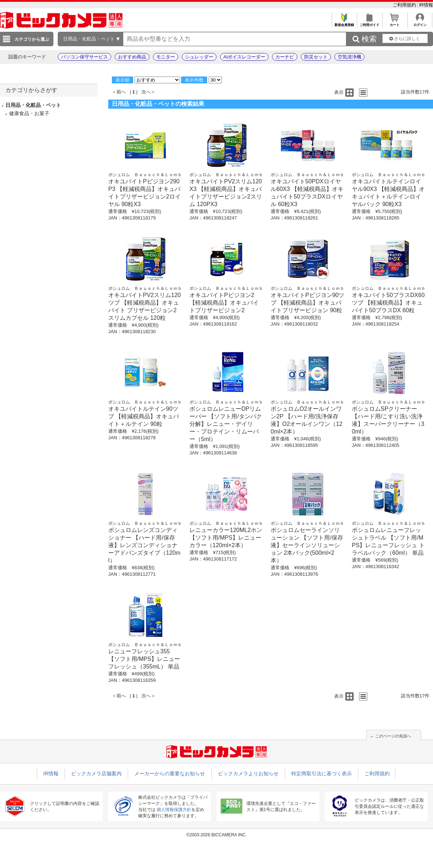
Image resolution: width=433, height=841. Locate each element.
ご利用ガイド (369, 23)
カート (394, 23)
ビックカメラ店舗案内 (96, 773)
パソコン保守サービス (84, 57)
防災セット (316, 57)
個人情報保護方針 (174, 809)
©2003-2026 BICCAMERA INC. (216, 834)
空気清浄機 (349, 57)
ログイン (420, 23)
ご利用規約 (405, 5)
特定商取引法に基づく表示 (321, 773)
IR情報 (426, 5)
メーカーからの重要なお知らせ (169, 773)
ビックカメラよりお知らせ (248, 773)
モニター (165, 57)
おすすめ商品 (132, 57)
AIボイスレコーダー (244, 57)
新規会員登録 (344, 23)
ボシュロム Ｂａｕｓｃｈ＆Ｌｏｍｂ (145, 174)
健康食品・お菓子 (29, 113)
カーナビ (284, 57)
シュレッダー (199, 57)
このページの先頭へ (393, 736)
